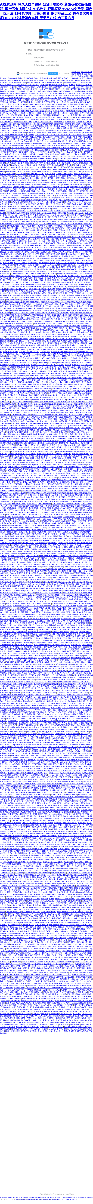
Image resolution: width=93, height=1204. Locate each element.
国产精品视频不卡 (29, 458)
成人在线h (39, 247)
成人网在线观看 (10, 182)
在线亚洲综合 (53, 404)
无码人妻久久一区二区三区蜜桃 (42, 347)
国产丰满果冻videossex (25, 321)
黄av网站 (51, 206)
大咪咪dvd (23, 582)
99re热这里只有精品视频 (48, 96)
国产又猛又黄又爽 (59, 816)
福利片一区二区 (20, 380)
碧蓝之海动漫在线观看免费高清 (26, 224)
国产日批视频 (30, 87)
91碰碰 (78, 801)
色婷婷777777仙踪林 (23, 1014)
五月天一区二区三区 (44, 519)
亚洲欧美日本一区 (20, 343)
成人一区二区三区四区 (59, 903)
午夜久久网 (63, 671)
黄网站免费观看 (70, 547)
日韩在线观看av (42, 87)
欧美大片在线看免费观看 (72, 610)
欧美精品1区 (12, 252)
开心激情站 (36, 525)
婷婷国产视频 (64, 883)
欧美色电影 (4, 527)
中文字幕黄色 (78, 219)
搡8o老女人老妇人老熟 (9, 250)
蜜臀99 (87, 599)
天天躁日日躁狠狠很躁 (38, 373)
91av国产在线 (32, 818)
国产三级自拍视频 (56, 87)
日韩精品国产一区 (82, 580)
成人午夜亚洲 (59, 847)
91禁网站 (66, 803)
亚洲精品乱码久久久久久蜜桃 (33, 868)
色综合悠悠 (58, 386)
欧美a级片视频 (84, 204)
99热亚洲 (29, 80)
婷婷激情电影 (67, 436)
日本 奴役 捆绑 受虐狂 (16, 208)
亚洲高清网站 (35, 671)
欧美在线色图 (50, 174)
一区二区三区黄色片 (42, 599)
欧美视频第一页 (54, 334)
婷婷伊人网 (21, 497)
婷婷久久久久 (39, 610)
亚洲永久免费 (49, 673)
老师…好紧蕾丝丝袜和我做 (83, 675)
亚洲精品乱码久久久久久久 (28, 96)
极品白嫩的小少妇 (79, 647)
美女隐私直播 (14, 221)
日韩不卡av (73, 710)
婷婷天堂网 (63, 575)
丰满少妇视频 (8, 688)
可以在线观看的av (52, 482)
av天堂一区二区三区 (79, 317)
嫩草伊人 (62, 840)
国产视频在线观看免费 (53, 315)
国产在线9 (13, 124)
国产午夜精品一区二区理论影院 (61, 430)
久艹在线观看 (13, 425)
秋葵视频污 (55, 198)
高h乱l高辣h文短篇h (23, 204)
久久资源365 (48, 864)
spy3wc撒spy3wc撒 (74, 425)
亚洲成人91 (58, 823)
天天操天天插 (42, 228)
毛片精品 (72, 85)
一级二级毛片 (52, 176)
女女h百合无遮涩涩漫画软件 (80, 369)
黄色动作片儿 (16, 206)
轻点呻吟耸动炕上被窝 (41, 497)
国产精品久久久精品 (51, 304)
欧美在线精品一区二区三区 (65, 729)
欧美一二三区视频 (14, 484)
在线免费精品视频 (68, 886)
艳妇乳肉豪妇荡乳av (66, 265)
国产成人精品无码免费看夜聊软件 (38, 360)
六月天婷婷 (4, 879)
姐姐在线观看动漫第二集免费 (15, 315)
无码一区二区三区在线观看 (27, 145)
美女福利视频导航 (40, 642)
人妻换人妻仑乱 (17, 551)
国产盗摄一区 (16, 692)
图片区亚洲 (10, 718)
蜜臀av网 (20, 243)
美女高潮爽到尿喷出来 (74, 211)
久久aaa (51, 495)
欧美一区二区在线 (40, 404)
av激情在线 (49, 847)
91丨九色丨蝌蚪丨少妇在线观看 (33, 167)
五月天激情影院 (43, 614)
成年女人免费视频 (19, 280)
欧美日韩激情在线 (55, 593)
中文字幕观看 (39, 278)
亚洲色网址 (4, 764)
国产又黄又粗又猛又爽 (46, 473)
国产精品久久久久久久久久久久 (59, 330)
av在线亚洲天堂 (63, 358)
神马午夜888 (75, 549)
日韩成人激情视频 (13, 603)
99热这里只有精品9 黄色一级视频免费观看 (53, 810)
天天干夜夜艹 (18, 480)
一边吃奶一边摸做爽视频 (81, 473)
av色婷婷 (19, 642)
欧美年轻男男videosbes (23, 267)
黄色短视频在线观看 (8, 117)
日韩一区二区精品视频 (16, 751)
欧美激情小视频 (70, 814)
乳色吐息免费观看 (44, 931)
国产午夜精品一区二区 (62, 582)
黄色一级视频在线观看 (82, 493)
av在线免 (20, 182)
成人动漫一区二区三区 (19, 412)
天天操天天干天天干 (13, 300)
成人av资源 (65, 690)
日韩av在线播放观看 (43, 208)
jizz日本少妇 (75, 254)
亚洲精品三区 (85, 315)
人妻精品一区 (32, 560)
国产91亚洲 (12, 840)
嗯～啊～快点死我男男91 (71, 339)
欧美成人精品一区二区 (77, 510)
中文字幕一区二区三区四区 (26, 718)
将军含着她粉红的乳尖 (56, 291)
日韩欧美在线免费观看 (30, 708)
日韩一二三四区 (65, 975)
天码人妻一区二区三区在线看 (24, 126)
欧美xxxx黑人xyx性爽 (35, 616)
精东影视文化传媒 (26, 241)
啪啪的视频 (32, 658)
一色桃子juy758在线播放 (71, 905)
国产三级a (44, 814)
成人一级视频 (29, 471)
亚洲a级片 (87, 653)
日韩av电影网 (71, 679)
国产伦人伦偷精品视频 (64, 174)
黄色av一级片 (32, 731)
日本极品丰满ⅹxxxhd (77, 912)
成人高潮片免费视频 (8, 321)
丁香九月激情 (29, 135)
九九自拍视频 (28, 773)
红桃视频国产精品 (69, 523)
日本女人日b (62, 252)
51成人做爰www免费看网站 (22, 260)
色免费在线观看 (28, 206)
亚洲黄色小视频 (74, 276)
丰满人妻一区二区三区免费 (50, 317)
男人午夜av (56, 855)
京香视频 (6, 310)
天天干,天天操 (59, 217)
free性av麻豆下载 (72, 981)
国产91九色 (18, 532)
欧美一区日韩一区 (15, 245)
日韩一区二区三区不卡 (59, 497)
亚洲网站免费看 (72, 295)
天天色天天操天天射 (62, 933)
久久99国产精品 (66, 208)
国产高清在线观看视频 (40, 619)
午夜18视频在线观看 (34, 909)
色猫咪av (80, 263)
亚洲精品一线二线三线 (53, 339)
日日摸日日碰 (79, 1001)
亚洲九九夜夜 (75, 810)
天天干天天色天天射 (26, 389)
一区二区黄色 (34, 397)
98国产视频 (85, 72)
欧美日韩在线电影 (86, 241)
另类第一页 (36, 892)
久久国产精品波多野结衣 (38, 775)
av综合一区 (65, 595)
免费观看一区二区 (73, 428)
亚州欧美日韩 (30, 771)
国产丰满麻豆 (25, 319)
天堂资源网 (38, 773)
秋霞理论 (27, 172)
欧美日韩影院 (61, 560)
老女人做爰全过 (70, 386)
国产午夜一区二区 (43, 271)
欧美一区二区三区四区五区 (42, 356)
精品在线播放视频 (42, 284)
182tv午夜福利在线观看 (13, 89)
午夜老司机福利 (71, 927)
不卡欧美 (73, 334)
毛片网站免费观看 (30, 875)
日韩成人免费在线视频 (74, 894)
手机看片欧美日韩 (66, 154)
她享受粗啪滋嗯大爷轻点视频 (77, 614)
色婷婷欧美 (8, 705)
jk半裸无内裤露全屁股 (57, 614)
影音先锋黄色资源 (81, 287)
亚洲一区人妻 (79, 530)
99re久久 (20, 781)
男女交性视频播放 (66, 992)
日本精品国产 (13, 831)
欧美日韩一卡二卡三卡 (17, 100)
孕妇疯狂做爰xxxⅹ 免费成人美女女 (49, 467)
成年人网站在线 (67, 198)
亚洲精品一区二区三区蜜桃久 (77, 875)
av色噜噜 (23, 838)
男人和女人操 (44, 412)
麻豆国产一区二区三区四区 (77, 376)
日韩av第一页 (38, 260)
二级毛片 (52, 451)
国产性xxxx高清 (51, 949)
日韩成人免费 (19, 829)
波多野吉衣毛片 (44, 725)
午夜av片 (23, 336)
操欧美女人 (25, 158)
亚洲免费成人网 (41, 206)
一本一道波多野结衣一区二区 (11, 234)
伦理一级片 (36, 686)
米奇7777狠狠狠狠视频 (80, 623)
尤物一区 (88, 862)
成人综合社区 (32, 104)
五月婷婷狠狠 (47, 612)
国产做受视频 (24, 156)
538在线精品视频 (69, 226)
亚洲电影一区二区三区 (46, 443)
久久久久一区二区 (59, 323)
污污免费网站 (39, 959)
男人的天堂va (16, 202)
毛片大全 (63, 399)
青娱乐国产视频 (59, 111)
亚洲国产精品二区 (66, 404)
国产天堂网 (32, 931)
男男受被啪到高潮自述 (21, 347)
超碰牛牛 (77, 918)
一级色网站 (48, 287)
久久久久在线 (78, 946)
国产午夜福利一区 (77, 402)
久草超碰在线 (63, 718)
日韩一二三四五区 (30, 703)
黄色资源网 (33, 395)
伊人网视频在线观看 (21, 432)
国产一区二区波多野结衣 (83, 1005)
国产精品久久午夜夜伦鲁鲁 (11, 167)
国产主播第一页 (59, 117)
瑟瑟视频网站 (82, 284)
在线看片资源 (17, 358)
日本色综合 (13, 113)
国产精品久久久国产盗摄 (58, 879)
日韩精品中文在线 (55, 966)
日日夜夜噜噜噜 (81, 842)
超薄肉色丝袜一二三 (72, 345)
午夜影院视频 (8, 851)
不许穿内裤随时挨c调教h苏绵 (11, 864)
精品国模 (54, 677)
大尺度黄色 (73, 358)
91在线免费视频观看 (62, 145)
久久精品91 (61, 692)
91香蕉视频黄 (83, 269)
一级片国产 (62, 543)
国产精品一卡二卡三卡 (81, 208)
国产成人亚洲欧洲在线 (26, 677)
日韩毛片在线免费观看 (14, 106)
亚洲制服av (44, 825)
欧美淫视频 (65, 128)
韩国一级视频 (5, 981)
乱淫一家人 (43, 838)
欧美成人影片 (24, 137)
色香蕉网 (77, 992)
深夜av (2, 562)
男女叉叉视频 (13, 929)
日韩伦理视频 (64, 784)
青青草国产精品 (57, 100)
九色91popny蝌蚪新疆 (8, 495)
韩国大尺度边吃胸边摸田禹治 (56, 326)
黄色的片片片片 (67, 907)
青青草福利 (51, 109)
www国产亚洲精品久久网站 (60, 245)
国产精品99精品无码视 (12, 953)
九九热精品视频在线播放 (70, 341)
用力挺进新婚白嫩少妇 (12, 258)
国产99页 (23, 349)
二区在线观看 (54, 135)
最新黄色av (15, 486)
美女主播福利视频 (14, 810)
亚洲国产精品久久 (29, 219)
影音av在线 (63, 432)
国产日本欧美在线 (74, 462)
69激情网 (75, 612)
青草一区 (89, 870)
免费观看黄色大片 (80, 430)
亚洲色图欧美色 (38, 530)
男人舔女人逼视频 (7, 645)
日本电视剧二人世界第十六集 (55, 695)
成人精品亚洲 (59, 365)
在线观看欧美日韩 (53, 313)
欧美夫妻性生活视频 (80, 616)
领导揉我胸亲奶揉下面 (58, 423)
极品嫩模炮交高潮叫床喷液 (63, 282)
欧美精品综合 (50, 260)
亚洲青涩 (40, 771)
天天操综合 (28, 642)
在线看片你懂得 (33, 547)
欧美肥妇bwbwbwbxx (26, 831)
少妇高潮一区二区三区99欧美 (33, 847)
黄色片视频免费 (82, 590)
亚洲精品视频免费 (25, 250)
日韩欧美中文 (70, 527)
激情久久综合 (33, 736)
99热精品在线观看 (58, 927)
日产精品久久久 (77, 410)
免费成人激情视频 (68, 499)
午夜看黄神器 (73, 712)
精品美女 (27, 525)
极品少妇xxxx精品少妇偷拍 (67, 686)
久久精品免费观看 (56, 703)
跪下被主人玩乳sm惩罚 (74, 217)
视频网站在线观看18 (37, 156)
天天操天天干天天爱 (44, 93)
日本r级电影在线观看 (52, 506)
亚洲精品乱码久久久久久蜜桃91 (16, 154)
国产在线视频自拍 (57, 349)
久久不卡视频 (49, 530)
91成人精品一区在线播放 (47, 221)
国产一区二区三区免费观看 (66, 263)
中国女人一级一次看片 (56, 775)
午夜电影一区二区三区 (17, 629)
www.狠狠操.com (33, 317)
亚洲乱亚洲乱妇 (80, 573)
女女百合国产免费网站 (55, 527)
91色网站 (76, 777)
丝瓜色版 (52, 276)
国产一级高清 (48, 582)
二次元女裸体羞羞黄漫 (12, 115)
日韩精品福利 (43, 395)
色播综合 (85, 163)
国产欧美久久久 (27, 664)
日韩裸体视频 (29, 669)
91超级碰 (38, 690)
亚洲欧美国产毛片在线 (71, 315)
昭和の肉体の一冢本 (29, 473)
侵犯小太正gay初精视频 (63, 508)
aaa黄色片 (10, 399)
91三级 (23, 786)
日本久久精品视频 (68, 406)
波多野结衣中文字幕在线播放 (73, 195)
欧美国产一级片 (30, 271)
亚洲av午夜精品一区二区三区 (80, 488)
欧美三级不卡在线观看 (66, 558)
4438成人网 (53, 395)
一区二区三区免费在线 (70, 953)
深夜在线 (36, 912)
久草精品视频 (22, 419)
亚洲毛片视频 (61, 916)
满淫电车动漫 (80, 851)
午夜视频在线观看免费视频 (80, 803)
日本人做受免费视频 (40, 451)
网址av (53, 560)
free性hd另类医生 (44, 629)
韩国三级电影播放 (59, 247)
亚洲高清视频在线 (77, 501)
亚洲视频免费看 (30, 106)
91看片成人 (39, 695)
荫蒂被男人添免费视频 (54, 226)
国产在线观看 (66, 317)
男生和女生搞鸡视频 (62, 206)
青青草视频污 (23, 152)
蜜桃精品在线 (13, 156)
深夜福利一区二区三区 (17, 102)
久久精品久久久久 (19, 909)
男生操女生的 (80, 80)
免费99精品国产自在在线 (23, 122)
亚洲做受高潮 (47, 117)
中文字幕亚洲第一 (39, 254)
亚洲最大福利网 (18, 517)
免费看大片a (53, 425)
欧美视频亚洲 (30, 208)
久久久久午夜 (40, 586)
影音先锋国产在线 (83, 85)
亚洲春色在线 (64, 920)
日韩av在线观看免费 (81, 154)
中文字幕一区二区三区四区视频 (53, 669)
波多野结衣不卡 (28, 925)
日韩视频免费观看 (40, 638)
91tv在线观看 (69, 567)
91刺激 (57, 714)
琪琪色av (81, 384)
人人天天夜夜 (11, 666)
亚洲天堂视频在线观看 (46, 104)
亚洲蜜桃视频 (81, 716)
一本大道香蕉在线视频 (30, 115)
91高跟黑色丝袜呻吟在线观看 (45, 977)
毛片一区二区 (17, 195)
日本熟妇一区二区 (50, 98)
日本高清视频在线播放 (35, 211)
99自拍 (43, 302)
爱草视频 (87, 471)
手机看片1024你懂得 (50, 148)
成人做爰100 (37, 399)
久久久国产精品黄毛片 (82, 232)
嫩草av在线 (62, 98)
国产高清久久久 (50, 868)
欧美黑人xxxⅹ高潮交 (23, 276)
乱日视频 (86, 172)
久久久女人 (35, 417)
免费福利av (87, 176)
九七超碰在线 (86, 621)
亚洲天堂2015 (41, 712)
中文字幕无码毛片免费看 (42, 979)
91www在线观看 (44, 658)
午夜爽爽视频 (19, 590)
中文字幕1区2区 (28, 543)
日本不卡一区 (70, 349)
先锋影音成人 (64, 745)
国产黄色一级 (72, 167)
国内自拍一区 (14, 827)
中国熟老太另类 (10, 781)
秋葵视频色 (32, 109)
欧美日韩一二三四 (30, 747)
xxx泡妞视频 (33, 263)
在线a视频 (53, 936)
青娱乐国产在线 (79, 250)
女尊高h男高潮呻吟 (16, 527)
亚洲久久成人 (10, 323)
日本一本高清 (82, 684)
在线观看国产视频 (57, 412)
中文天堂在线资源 (23, 297)
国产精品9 (80, 182)
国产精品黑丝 (70, 122)
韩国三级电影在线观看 (15, 434)
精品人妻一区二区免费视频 (63, 625)
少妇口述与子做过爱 (47, 851)
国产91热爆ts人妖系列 (27, 944)
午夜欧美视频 (13, 230)
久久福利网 (77, 163)
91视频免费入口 (22, 710)
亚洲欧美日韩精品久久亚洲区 (44, 901)
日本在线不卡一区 (35, 371)
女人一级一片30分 (20, 263)
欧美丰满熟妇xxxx (86, 556)
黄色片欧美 (75, 642)
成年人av (55, 979)
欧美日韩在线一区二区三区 (59, 113)
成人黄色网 (15, 534)
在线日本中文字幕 (74, 438)
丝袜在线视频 (63, 382)
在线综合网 (31, 593)
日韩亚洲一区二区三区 (65, 293)
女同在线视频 (8, 263)
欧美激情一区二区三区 (19, 161)
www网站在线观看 (76, 373)
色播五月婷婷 (51, 573)
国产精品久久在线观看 (11, 812)
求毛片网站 (12, 860)
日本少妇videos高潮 (7, 430)
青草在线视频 (42, 558)
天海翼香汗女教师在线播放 (81, 230)
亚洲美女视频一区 (28, 304)
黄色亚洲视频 (84, 595)
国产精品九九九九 (43, 100)
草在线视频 (21, 169)
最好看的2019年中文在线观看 (19, 651)
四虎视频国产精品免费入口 (51, 258)
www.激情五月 (64, 827)
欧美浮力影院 (84, 100)
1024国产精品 (56, 523)
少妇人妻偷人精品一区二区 (60, 988)
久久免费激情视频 (60, 438)
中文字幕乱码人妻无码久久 (24, 382)
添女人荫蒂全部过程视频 (75, 321)
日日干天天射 (50, 180)
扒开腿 (82, 189)
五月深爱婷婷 (42, 291)
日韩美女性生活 (51, 369)
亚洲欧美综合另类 (33, 169)
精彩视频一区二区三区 (62, 141)
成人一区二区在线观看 (11, 284)
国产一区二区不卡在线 (14, 139)
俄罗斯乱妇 (18, 794)
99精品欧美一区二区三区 (79, 126)
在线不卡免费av (71, 291)
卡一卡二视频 (9, 792)
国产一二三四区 (50, 792)
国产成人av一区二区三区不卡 (69, 319)
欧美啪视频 (21, 547)
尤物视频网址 (87, 115)
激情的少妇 (71, 289)
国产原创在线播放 (46, 823)
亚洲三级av (10, 530)
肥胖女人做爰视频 (35, 343)
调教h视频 (85, 1025)
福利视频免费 (86, 117)
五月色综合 (41, 875)
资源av (71, 545)
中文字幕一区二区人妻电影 (25, 482)
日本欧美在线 (88, 415)
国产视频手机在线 (74, 104)
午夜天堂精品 (12, 677)
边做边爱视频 (25, 549)
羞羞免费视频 (54, 1014)
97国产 (5, 245)
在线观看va (47, 187)
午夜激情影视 (81, 278)
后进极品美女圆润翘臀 (33, 883)
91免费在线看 (83, 458)
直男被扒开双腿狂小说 (22, 399)
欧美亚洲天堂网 (40, 742)
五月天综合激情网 (72, 734)
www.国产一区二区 (73, 603)
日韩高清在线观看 (42, 135)
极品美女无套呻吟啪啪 (68, 352)
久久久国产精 (72, 519)
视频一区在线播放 (29, 93)
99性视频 (62, 679)
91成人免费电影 (68, 951)
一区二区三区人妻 (84, 525)
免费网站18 (4, 365)
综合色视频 (12, 540)
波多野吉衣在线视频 (78, 389)
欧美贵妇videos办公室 (38, 877)
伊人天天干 (53, 380)
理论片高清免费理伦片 (27, 291)
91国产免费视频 (78, 797)
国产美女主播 (39, 80)
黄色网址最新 (75, 920)
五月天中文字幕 (24, 905)
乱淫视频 (70, 232)
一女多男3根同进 (26, 849)
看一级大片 (69, 328)
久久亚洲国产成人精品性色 (40, 432)
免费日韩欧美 (64, 979)
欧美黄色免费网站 (75, 132)
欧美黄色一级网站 (75, 790)
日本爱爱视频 (36, 612)
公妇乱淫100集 (64, 762)
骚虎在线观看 (39, 406)
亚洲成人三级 (60, 232)
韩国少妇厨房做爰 (27, 284)
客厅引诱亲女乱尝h (59, 250)
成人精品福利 (16, 962)
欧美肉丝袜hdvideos (26, 608)
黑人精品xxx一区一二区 (56, 914)
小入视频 (81, 441)
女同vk (65, 940)
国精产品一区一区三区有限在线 (18, 949)
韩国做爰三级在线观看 (56, 764)
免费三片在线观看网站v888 (43, 571)
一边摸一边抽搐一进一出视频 (61, 623)
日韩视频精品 (45, 352)
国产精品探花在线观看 (17, 985)
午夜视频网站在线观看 (28, 328)
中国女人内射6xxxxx (63, 445)
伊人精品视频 (30, 454)
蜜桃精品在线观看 (27, 313)
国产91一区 (34, 540)
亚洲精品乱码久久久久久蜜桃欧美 (63, 371)
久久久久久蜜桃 (6, 232)
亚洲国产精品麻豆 (72, 753)
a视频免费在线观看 (74, 378)
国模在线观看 (51, 91)
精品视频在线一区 (46, 547)
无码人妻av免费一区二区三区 (35, 527)
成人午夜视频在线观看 (47, 243)
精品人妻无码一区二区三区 (43, 217)
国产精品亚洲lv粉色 (13, 896)
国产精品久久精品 (29, 89)
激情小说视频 (64, 469)
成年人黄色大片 (72, 1022)
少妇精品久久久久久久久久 (10, 638)
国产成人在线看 (22, 445)
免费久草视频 (35, 269)
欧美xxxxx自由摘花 (63, 260)
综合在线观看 (29, 873)
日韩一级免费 (5, 119)
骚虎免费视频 (30, 182)
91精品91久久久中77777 (34, 163)
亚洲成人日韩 (8, 395)
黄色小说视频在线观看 (64, 308)
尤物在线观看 (19, 842)
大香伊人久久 (79, 962)
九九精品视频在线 (66, 562)
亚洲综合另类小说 (7, 660)
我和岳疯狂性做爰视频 (32, 139)
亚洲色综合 (40, 482)
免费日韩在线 (28, 994)
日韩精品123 (25, 408)
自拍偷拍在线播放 (13, 349)
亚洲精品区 (20, 87)
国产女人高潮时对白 (62, 475)
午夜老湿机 (67, 454)
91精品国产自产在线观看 (21, 185)
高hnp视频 (54, 432)
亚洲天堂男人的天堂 (68, 925)
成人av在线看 (21, 469)
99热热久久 (56, 549)
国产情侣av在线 (53, 762)
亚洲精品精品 (27, 258)
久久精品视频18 (15, 816)
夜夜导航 (28, 892)
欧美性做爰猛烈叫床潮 (52, 163)
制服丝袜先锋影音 (27, 499)
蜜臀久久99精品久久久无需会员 (72, 306)
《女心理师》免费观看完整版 (58, 143)
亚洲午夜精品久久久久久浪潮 (22, 278)
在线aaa (37, 669)
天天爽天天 (42, 747)
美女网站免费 (55, 790)
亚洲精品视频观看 (46, 705)
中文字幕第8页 (64, 280)
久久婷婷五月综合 (7, 293)
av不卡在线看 (32, 629)
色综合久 (40, 219)
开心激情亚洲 (74, 532)
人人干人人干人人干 (36, 369)
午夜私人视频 (16, 519)
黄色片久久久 (49, 421)
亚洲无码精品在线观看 (75, 423)
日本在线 (67, 540)
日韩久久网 (62, 96)
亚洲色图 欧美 (11, 163)
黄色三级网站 (42, 132)
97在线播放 (23, 425)
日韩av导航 (65, 1003)
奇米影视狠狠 (34, 508)
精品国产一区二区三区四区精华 (80, 200)
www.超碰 (13, 145)
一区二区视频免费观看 (8, 371)
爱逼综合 (77, 174)
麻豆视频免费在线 (67, 506)
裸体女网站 (52, 543)
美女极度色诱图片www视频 (67, 102)
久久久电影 (82, 686)
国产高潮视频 (9, 276)
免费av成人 (28, 532)
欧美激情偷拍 (55, 619)
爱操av (90, 684)
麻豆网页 (26, 234)
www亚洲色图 (63, 781)
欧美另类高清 (71, 634)
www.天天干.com (52, 985)
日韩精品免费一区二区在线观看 (68, 736)
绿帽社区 (14, 269)
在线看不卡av (18, 679)
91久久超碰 (42, 109)
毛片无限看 (34, 130)
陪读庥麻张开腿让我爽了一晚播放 (49, 454)
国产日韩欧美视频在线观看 (80, 128)
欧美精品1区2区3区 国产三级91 (73, 742)
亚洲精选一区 (75, 577)
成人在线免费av (32, 198)
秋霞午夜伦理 (60, 228)
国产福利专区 (8, 590)
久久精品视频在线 (60, 378)
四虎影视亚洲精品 (14, 627)
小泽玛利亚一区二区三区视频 (72, 356)
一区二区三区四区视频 (59, 599)
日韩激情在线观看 (20, 658)
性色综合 (73, 284)
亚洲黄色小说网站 (63, 109)
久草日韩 (38, 597)
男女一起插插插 (78, 347)
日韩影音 (79, 122)
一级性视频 (7, 185)
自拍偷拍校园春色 (51, 682)
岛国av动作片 (74, 241)
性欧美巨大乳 (81, 349)
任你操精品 (63, 656)
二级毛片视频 (37, 692)
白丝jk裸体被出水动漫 (40, 276)
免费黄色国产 (83, 167)
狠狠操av (17, 805)
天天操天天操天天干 (58, 873)
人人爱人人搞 (49, 106)
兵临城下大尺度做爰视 (52, 436)
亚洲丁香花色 (80, 818)
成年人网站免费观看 (56, 480)
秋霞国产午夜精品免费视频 (32, 187)
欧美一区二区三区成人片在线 (76, 771)
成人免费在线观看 (57, 124)
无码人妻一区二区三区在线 (75, 412)
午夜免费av (82, 823)
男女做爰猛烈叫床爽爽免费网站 (16, 339)
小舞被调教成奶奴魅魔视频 (73, 495)
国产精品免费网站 (37, 195)
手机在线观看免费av (39, 920)
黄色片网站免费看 (48, 189)
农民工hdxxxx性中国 (21, 436)
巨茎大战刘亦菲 (19, 606)
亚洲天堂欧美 (16, 938)
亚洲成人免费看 (84, 395)
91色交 (10, 80)
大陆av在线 (26, 749)
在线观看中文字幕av (75, 215)
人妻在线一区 (18, 647)
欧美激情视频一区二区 (24, 881)
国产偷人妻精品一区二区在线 (29, 252)
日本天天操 (54, 584)
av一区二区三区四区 (77, 106)
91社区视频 (44, 85)
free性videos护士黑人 (71, 189)
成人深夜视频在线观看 (38, 111)
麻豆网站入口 (62, 158)
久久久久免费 (24, 130)
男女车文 (55, 629)
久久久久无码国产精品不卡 (24, 215)
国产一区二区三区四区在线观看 (51, 202)
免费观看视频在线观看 (63, 675)
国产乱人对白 (47, 567)
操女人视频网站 (12, 447)
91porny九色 (69, 480)
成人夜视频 (18, 391)
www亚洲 (69, 117)
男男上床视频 (73, 96)
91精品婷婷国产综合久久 (81, 141)
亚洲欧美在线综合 (16, 690)
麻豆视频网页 (22, 239)
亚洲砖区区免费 (64, 369)
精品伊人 (82, 957)
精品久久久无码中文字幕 (67, 458)
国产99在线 (27, 814)
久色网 (8, 955)
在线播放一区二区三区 (68, 747)
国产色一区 (61, 875)
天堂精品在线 (68, 918)
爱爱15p (23, 545)
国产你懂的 (52, 354)
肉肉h (29, 85)
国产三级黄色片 (15, 219)
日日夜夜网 (30, 623)
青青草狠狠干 (30, 784)
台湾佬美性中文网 (20, 143)
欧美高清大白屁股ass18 (68, 931)
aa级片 (23, 226)
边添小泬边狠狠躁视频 (28, 946)
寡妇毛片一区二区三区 (56, 642)
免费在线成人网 (81, 936)
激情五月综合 (63, 710)
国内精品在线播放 (34, 449)
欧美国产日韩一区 (85, 291)
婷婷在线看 (5, 1001)
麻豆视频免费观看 (42, 699)
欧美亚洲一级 (5, 202)
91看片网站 (63, 727)
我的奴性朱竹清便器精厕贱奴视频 (59, 797)
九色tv (3, 677)
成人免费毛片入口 (59, 942)
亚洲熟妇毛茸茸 (55, 666)
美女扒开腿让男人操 (46, 588)
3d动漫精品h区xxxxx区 (43, 389)
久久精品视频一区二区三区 (83, 150)
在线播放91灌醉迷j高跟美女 (26, 443)
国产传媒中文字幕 (62, 443)
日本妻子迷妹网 (7, 254)
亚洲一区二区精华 (11, 488)
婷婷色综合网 (27, 491)
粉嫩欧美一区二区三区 (27, 113)
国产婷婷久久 (65, 658)
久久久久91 (82, 336)
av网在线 (53, 252)
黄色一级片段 (42, 536)
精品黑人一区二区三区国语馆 (30, 189)
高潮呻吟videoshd (54, 130)
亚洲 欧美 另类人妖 (15, 814)
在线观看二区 (58, 818)
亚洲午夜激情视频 (35, 929)
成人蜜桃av (4, 428)
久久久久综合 (85, 909)
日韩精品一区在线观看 (84, 499)
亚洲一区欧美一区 (7, 482)
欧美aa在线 (4, 408)
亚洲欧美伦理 (5, 402)
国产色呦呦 (86, 873)
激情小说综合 (29, 690)
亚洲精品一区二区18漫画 (23, 660)
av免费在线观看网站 (76, 180)
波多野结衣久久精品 (17, 421)
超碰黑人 (23, 575)
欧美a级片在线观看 (35, 582)
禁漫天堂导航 (85, 78)
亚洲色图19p (71, 543)
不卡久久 (26, 98)
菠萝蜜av (35, 85)
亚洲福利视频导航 (25, 124)
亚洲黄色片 (24, 302)
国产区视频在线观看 (7, 569)
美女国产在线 (62, 449)
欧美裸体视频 (43, 495)
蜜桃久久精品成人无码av (27, 860)
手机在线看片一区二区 (8, 564)
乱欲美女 (51, 308)
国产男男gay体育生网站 (18, 193)
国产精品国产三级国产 (9, 152)
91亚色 (67, 642)
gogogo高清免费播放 (64, 310)
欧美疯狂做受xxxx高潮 (75, 586)
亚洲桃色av (24, 775)
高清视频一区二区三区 (77, 191)
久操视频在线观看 (81, 1031)
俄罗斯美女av (41, 330)
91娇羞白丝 (41, 91)
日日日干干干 (5, 855)
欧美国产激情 (84, 295)
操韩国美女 (85, 445)
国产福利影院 (32, 504)
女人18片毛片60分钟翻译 (49, 556)
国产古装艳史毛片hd (68, 805)
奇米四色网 (73, 727)
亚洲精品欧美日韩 (32, 386)
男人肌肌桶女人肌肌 (64, 608)
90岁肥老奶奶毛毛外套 (60, 577)
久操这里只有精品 (7, 805)
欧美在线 (37, 323)
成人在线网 (89, 247)
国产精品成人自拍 (85, 399)
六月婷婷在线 (6, 1007)
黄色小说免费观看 (79, 929)
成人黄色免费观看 (37, 949)
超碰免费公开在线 (13, 302)
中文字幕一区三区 (69, 786)
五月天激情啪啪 (20, 150)
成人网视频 (76, 773)
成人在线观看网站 (27, 812)
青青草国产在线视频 (10, 352)
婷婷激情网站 (35, 230)
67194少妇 (40, 760)
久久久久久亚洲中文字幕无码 (36, 870)
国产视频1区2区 (64, 849)
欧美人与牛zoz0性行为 (34, 716)
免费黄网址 (78, 408)
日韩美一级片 (68, 703)
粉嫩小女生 (62, 213)
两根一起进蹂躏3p (24, 968)
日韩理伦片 (62, 367)
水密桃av (23, 334)
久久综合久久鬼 (71, 669)
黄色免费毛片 (46, 525)
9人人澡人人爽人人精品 (49, 265)
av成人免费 (65, 126)
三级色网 (39, 304)
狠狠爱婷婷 (56, 525)
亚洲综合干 (85, 174)
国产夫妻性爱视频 (40, 645)
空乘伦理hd (50, 621)
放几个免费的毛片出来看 (37, 143)
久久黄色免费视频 (39, 165)
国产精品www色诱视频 (63, 664)
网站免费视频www (75, 252)
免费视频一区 (65, 501)
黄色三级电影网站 (59, 504)
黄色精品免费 (62, 1029)
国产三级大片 (48, 137)
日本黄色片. (58, 640)
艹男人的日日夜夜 (23, 1027)
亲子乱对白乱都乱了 (46, 328)
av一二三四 (42, 569)
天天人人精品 (11, 653)
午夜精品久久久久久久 (62, 601)
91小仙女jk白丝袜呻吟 (53, 80)
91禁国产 (36, 562)
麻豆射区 (17, 595)
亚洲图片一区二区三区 (25, 699)
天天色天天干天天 (9, 957)
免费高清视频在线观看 (28, 221)
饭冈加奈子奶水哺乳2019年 (56, 302)
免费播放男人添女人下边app (47, 718)
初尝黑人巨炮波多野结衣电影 (15, 132)
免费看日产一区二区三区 (77, 158)
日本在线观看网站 (42, 584)
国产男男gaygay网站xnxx (47, 731)
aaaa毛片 (37, 521)
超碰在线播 (25, 834)
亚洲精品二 (74, 148)
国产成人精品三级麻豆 (8, 968)
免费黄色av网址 (50, 962)
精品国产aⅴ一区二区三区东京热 (74, 300)
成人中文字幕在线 (31, 243)
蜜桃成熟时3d (47, 438)
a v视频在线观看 (20, 85)
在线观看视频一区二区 (33, 933)
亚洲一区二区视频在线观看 (42, 378)
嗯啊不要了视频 (20, 83)
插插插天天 (41, 488)
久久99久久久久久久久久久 (74, 844)
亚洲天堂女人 (40, 688)
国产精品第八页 (72, 731)
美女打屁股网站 (12, 291)
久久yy (87, 109)
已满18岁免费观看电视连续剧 (22, 610)
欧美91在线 (66, 549)
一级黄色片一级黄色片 (47, 736)
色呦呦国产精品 (65, 391)
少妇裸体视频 (59, 287)
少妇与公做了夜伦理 (44, 89)
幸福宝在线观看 (19, 80)
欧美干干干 (44, 788)
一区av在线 (66, 877)
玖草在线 (65, 258)
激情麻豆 (88, 365)
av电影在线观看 (36, 295)
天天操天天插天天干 (43, 577)
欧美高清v (57, 1016)
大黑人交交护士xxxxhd (33, 117)
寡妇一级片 (68, 647)
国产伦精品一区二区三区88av (17, 289)
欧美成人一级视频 (9, 699)
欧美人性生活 (60, 673)
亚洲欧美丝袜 (21, 580)
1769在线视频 (55, 128)
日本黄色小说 (64, 677)
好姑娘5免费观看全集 (83, 506)
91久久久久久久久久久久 (67, 395)
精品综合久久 (83, 794)
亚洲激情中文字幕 (51, 154)
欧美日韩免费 (69, 818)
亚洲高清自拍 (62, 536)
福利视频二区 (42, 758)
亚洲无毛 (84, 326)
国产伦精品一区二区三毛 (77, 521)
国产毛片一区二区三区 (63, 616)
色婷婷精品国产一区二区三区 (46, 471)
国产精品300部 (60, 376)
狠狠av (44, 176)
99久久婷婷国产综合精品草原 (33, 460)
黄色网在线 (13, 428)
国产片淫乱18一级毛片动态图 (17, 729)
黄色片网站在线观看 (23, 354)
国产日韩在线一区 (42, 779)
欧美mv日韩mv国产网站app (56, 156)
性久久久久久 (23, 369)
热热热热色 (31, 132)
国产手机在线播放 (53, 165)
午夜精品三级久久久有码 (73, 755)
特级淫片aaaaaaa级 (38, 573)
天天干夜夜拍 (83, 747)
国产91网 (88, 441)
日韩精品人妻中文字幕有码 (44, 664)
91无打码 (65, 130)
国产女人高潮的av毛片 (48, 781)
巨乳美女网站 (84, 731)
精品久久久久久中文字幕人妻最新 (12, 623)
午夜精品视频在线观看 (14, 471)
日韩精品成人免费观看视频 (10, 712)
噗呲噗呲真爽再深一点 (30, 202)
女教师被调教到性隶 (71, 100)
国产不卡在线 (62, 276)
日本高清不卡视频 (69, 606)
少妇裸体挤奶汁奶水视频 (31, 484)
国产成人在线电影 (48, 139)
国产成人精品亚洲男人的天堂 (69, 569)
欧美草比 (33, 158)
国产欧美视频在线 (40, 684)
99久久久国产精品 (18, 148)
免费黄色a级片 (29, 577)
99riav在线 (50, 714)
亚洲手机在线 (25, 603)
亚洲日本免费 (39, 608)
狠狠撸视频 (12, 198)
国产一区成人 (50, 760)
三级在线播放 (51, 274)
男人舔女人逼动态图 (72, 564)
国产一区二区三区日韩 (49, 419)
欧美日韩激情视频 (75, 193)
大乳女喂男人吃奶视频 (66, 221)
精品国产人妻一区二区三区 (29, 352)
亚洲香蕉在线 (32, 907)
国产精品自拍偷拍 (9, 547)
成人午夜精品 (40, 840)
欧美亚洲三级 (25, 827)
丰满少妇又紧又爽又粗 (56, 634)
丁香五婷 (72, 182)
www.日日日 (79, 265)
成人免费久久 (13, 91)
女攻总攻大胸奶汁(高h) (35, 545)
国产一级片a (46, 267)
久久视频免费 (11, 109)
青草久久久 (15, 313)
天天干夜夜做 (55, 456)
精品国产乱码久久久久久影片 (78, 98)
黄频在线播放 (52, 161)
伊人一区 (55, 208)
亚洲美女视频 (85, 148)
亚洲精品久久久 (20, 330)
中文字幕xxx (81, 634)
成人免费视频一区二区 (19, 119)
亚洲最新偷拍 (57, 152)
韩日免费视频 (87, 145)
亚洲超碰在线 (45, 300)
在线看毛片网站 (43, 113)
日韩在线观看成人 (54, 742)
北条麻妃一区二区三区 (33, 517)
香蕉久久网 (53, 200)
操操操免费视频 (19, 232)
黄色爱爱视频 (40, 812)
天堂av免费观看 (19, 376)
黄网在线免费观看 (65, 176)
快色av (24, 931)
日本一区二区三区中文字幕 (80, 469)
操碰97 (10, 736)
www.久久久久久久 (42, 245)
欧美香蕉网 (20, 697)
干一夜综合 (4, 760)
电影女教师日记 (28, 586)
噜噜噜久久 (10, 267)
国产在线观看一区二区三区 (58, 373)
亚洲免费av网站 (15, 708)
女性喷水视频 (68, 152)
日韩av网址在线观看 (64, 868)
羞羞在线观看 (79, 951)
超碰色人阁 (74, 258)
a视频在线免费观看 (61, 571)
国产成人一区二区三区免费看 (40, 152)
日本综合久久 (32, 102)
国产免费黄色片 (54, 805)
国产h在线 (27, 686)
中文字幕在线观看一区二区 (33, 864)
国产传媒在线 (72, 760)
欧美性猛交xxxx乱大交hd (13, 141)
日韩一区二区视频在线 (40, 124)
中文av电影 (64, 284)
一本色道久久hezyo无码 (58, 215)
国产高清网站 (75, 145)
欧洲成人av (43, 130)
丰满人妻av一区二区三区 (25, 803)
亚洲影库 (35, 814)
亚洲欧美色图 (50, 278)
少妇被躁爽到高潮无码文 (26, 191)
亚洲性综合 (17, 187)
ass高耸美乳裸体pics (56, 345)
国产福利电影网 (69, 801)
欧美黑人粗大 (22, 109)
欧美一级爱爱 (22, 237)
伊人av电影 (69, 287)
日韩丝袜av (52, 758)
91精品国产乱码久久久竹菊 (67, 91)
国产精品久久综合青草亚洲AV (58, 254)
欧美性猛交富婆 (10, 169)
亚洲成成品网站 (9, 803)
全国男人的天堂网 (55, 638)
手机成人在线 (40, 313)
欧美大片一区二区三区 (60, 187)
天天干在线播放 (81, 460)
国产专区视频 (53, 410)
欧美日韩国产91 (83, 688)
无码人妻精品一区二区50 (73, 172)
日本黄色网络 (24, 721)
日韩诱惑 (38, 438)
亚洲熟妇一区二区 (41, 994)
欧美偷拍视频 (61, 332)
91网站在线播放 (9, 354)
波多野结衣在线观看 (50, 441)
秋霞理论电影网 (28, 649)
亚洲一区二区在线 (32, 556)
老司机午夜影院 (86, 319)
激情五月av (74, 831)
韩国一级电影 (11, 1031)
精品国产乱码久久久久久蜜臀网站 (69, 447)
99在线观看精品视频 (8, 243)
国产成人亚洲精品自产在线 (42, 172)
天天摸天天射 (81, 386)
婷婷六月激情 (35, 297)
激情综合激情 (51, 554)
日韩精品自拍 (60, 734)
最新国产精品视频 (84, 451)
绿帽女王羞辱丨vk (29, 467)
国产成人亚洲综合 (11, 189)
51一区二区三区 (82, 517)
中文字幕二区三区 (22, 914)
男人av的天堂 (8, 200)
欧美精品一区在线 (19, 493)
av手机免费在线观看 (81, 977)
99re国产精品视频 (70, 465)
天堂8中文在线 (46, 169)
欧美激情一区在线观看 (25, 840)
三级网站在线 (9, 326)
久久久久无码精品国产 (36, 237)
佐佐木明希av (42, 191)
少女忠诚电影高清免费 (82, 404)
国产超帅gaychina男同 (24, 983)
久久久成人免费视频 (69, 525)
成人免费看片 (8, 988)
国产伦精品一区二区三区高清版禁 (76, 119)
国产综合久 (76, 271)
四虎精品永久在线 (13, 226)
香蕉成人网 (70, 137)
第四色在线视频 (76, 234)
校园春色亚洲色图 (78, 109)
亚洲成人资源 (32, 293)
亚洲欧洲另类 (73, 723)
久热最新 (52, 699)
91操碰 (74, 384)
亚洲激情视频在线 (68, 842)
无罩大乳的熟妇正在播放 (65, 851)
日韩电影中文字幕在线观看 (51, 723)
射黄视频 (20, 117)
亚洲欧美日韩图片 (18, 274)
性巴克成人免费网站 (62, 768)
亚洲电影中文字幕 (70, 823)
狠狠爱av (64, 790)
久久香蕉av (50, 488)
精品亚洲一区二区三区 (54, 119)
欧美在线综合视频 (14, 853)
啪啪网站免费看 (14, 777)
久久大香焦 (46, 909)
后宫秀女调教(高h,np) (30, 588)
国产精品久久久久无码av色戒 (34, 391)
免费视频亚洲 (18, 306)
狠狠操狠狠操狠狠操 (65, 491)
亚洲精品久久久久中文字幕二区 (59, 896)
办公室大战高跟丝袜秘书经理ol (17, 373)
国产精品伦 (81, 942)
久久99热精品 (28, 326)
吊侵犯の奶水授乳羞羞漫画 (76, 228)
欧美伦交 (51, 393)
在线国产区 (52, 363)
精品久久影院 (87, 567)
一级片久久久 (53, 975)
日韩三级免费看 (12, 389)
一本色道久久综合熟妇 (14, 247)
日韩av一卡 (83, 449)
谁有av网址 (58, 834)
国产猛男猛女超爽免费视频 (25, 430)
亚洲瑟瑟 (83, 111)
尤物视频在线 (69, 662)
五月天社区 (46, 297)
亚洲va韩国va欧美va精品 (41, 968)
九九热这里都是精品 (10, 217)
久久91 (44, 234)
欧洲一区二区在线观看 (12, 460)
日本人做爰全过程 (29, 805)
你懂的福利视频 (75, 304)
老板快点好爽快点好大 (14, 356)
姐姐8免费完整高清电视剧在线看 (74, 185)
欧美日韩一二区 (45, 198)
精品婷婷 (79, 653)
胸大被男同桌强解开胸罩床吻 (20, 619)
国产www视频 (13, 888)
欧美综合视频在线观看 (35, 280)
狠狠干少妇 (85, 820)
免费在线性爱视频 (19, 504)
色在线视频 (53, 653)
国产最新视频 (11, 191)
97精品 (49, 111)
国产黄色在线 (33, 653)
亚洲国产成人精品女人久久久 (81, 998)
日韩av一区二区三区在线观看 (25, 228)
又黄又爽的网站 (35, 564)
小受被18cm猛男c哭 (15, 773)
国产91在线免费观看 (79, 601)
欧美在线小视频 (30, 936)
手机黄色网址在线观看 (52, 219)
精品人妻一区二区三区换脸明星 (39, 150)
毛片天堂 (59, 755)
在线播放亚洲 (66, 612)
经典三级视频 (77, 629)
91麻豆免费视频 (74, 326)
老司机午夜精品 (69, 590)
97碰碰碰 (9, 436)
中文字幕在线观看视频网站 (79, 89)
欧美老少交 (10, 877)
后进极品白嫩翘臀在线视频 (37, 975)
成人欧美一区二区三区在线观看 (44, 310)
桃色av (49, 877)
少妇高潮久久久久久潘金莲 (60, 256)
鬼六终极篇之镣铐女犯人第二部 (68, 996)
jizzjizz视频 (52, 1029)
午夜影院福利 (60, 530)
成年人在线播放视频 (42, 922)
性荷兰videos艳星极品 (8, 725)
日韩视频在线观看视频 (16, 454)
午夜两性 (26, 195)
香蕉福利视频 (5, 940)
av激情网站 (10, 914)
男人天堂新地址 (47, 415)
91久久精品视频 (21, 951)
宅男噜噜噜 (80, 708)
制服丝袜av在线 (70, 202)
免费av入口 (36, 415)
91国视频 (45, 423)
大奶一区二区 (50, 195)
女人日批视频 (57, 360)
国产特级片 (73, 297)
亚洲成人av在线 (16, 875)
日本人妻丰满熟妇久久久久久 (17, 514)
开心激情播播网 (57, 150)
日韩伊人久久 (55, 990)
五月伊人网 (48, 247)
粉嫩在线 (46, 295)
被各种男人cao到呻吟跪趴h (43, 122)
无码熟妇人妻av (14, 903)
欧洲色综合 (45, 252)
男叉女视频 (76, 445)
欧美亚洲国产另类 (65, 161)
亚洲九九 (35, 705)
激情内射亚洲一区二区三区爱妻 (45, 491)
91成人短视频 (21, 174)
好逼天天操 (39, 662)
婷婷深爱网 (76, 124)
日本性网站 (29, 421)
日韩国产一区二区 (7, 501)
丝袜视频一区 (28, 996)
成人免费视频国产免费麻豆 (23, 308)
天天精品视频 (25, 534)
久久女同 (36, 258)
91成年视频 (74, 985)
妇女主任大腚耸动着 (7, 443)
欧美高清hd (47, 603)
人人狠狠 (46, 534)
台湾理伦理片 (73, 434)
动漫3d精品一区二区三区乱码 (42, 282)
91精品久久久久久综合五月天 (59, 234)
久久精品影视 (80, 554)
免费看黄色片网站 (29, 462)
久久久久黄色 (80, 721)
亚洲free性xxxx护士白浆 (12, 304)
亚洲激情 (59, 189)
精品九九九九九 (14, 328)
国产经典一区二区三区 (69, 397)
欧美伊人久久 (54, 284)
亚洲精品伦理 (39, 321)
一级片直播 (50, 241)
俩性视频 (16, 319)
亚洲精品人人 (35, 651)
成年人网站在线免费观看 (42, 250)
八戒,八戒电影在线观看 (76, 536)
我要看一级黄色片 (48, 289)
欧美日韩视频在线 (42, 215)
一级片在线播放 (79, 1011)
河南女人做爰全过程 (76, 599)
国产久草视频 (23, 564)
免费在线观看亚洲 (34, 176)
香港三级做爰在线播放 (27, 363)
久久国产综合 (69, 697)
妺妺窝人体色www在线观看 (21, 165)
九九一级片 (4, 145)
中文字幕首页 (61, 104)
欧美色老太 (38, 849)
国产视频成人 (67, 163)
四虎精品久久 (30, 601)
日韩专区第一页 (69, 638)
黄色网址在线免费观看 (33, 148)
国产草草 (86, 156)
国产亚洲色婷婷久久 (31, 781)
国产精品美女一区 (56, 697)
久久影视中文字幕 (7, 178)
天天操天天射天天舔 (83, 758)
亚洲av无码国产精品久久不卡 (66, 627)
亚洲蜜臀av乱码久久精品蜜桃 (72, 456)
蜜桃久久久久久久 (73, 621)
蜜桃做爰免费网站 (56, 788)
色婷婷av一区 (52, 712)
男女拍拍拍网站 (52, 391)
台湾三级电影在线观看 (28, 410)
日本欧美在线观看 (35, 745)
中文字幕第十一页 (48, 957)
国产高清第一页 (23, 540)
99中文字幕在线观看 (34, 990)
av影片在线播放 (42, 345)
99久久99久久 (14, 111)
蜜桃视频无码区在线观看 (27, 428)
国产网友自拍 (83, 627)
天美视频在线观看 (48, 807)
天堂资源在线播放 (23, 1009)
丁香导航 (49, 940)
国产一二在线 (8, 343)
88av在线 (6, 966)
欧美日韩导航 (5, 148)
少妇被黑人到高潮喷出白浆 (73, 471)
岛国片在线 (15, 755)
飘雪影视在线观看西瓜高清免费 (25, 200)
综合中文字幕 (41, 890)
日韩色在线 (36, 827)
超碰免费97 (31, 100)
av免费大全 (74, 475)
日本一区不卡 (39, 326)
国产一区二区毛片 (37, 436)
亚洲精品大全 (86, 239)
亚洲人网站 (52, 293)
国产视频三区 (14, 332)
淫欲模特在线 (18, 942)
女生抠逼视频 (80, 964)
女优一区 (6, 412)
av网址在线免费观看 (24, 571)
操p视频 (85, 339)
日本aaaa (34, 98)
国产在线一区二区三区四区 (75, 93)
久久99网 (36, 899)
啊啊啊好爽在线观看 (36, 792)
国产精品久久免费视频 (64, 393)
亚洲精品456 (86, 425)
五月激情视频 (22, 653)
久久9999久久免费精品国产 (41, 408)
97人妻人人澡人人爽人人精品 (15, 104)
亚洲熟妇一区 (46, 269)
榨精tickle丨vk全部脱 (15, 577)
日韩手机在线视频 (42, 666)
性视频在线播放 (60, 178)
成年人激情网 (86, 428)
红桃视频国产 (24, 269)
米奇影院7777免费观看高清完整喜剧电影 (24, 367)
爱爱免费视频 (83, 280)
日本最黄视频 (61, 760)
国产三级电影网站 (61, 415)
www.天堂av (85, 345)
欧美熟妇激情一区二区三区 (37, 334)
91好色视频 (80, 289)
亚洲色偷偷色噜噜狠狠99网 (21, 415)
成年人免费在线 (15, 93)
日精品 (82, 834)
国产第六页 (45, 981)
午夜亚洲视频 (64, 148)
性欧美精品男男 (24, 128)
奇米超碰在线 (53, 920)
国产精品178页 (42, 944)
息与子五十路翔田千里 (40, 185)
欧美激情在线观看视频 (24, 406)
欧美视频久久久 (60, 211)
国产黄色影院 (57, 389)
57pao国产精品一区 (50, 512)
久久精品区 (41, 762)
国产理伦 (78, 115)
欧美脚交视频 (71, 243)
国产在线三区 (86, 866)
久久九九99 (7, 504)
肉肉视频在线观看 (30, 551)
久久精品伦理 (73, 449)
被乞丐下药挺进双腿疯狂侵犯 (52, 83)
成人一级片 (43, 224)
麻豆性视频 (29, 274)
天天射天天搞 (21, 176)
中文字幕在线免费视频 (75, 247)
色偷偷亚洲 (13, 96)
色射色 (8, 1003)
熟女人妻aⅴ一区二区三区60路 (40, 523)
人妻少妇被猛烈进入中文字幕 (38, 380)
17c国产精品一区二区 (72, 83)
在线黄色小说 (6, 195)
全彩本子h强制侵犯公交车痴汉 (39, 193)
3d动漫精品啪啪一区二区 (39, 128)
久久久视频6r (76, 206)
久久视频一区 (30, 697)
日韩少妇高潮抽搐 (39, 701)
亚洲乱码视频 (37, 534)
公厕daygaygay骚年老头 (29, 486)
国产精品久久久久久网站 (53, 647)
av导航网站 (41, 970)
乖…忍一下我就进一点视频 (49, 306)
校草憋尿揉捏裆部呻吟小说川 (68, 274)
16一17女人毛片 (68, 80)
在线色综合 (82, 727)
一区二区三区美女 (47, 753)
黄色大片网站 (55, 779)
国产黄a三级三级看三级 (47, 102)
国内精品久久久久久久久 (54, 460)
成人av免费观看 (34, 239)
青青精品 (77, 152)
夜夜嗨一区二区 (30, 141)
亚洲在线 (49, 834)
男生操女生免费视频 (39, 393)
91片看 (45, 966)
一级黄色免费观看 (44, 504)
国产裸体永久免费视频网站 (70, 239)
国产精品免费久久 (47, 417)
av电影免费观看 (55, 78)
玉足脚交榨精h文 (41, 649)
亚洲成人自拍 (11, 295)
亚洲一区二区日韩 (52, 204)
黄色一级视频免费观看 (75, 597)
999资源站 (27, 306)
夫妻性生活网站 (10, 419)
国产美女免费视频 (69, 588)
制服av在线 (75, 849)
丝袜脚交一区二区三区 (64, 977)
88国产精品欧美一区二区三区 (36, 634)
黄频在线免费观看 (72, 111)
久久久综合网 (29, 538)
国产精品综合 (57, 269)
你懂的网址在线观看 (80, 310)
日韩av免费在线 (41, 382)
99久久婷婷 (49, 141)
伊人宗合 (15, 334)
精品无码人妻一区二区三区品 (43, 636)
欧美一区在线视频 (7, 951)
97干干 (31, 710)
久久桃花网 (74, 556)
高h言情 (28, 393)
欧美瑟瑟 (77, 117)
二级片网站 (17, 475)
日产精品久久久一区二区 (49, 1025)
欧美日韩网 (47, 816)
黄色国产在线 (88, 252)
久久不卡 (69, 530)
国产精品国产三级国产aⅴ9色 (80, 143)
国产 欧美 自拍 (66, 165)
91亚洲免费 (55, 352)
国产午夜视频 (84, 358)
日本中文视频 (81, 677)
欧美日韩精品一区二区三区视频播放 (43, 213)
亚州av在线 (74, 595)
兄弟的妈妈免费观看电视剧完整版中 (78, 888)
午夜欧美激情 (14, 438)
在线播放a (4, 417)
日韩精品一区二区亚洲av (45, 627)
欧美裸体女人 (13, 721)
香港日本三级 (20, 265)
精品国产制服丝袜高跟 (51, 341)
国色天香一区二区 (18, 341)
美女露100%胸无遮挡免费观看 (49, 907)
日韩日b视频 (86, 610)
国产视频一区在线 (62, 532)
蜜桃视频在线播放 (76, 130)
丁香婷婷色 (71, 740)
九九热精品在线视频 (29, 78)
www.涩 (29, 497)
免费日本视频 (76, 901)
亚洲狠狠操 (35, 319)
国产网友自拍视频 (18, 870)
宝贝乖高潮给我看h (40, 595)
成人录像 (84, 276)
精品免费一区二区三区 (27, 91)
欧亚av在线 (32, 501)
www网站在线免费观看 (8, 890)
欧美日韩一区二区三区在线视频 (21, 1005)
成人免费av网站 (34, 419)
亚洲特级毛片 (51, 831)
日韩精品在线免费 (62, 106)
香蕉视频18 (39, 803)
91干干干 (79, 840)
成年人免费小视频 (15, 458)
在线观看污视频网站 (85, 178)
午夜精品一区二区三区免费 (56, 586)
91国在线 (3, 703)
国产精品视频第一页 (13, 912)
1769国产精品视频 (47, 386)
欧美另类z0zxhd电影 (36, 154)
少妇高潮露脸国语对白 (82, 491)
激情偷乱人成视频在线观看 (45, 866)
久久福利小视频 (27, 638)
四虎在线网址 (64, 380)
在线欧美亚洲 (38, 647)
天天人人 (4, 506)
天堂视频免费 (80, 636)
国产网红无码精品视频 (8, 369)
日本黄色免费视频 (59, 267)
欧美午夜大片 (50, 916)
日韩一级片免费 (43, 936)
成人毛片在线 (33, 412)
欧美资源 (46, 794)
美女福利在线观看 (75, 781)
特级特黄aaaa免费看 (7, 740)
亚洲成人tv (68, 150)
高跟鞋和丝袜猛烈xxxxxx (83, 480)
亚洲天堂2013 (73, 497)
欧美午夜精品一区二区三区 (22, 1007)
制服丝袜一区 (72, 441)
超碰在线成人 (35, 302)
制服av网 (58, 495)
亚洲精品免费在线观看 (71, 834)
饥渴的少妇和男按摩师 (33, 341)
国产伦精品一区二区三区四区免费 (48, 126)
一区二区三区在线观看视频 (80, 1003)
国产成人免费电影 (13, 575)
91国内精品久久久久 (75, 302)
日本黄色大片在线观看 (14, 538)
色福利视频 (24, 111)
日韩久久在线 (23, 371)
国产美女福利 (34, 753)
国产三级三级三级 (9, 239)
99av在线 (52, 1005)
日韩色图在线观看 (9, 1022)
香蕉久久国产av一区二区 (17, 560)
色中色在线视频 (38, 799)
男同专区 (73, 336)
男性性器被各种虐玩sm (16, 727)
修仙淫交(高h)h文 (51, 727)
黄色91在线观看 (20, 293)
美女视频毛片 (61, 289)
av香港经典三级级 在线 (70, 78)
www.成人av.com (76, 836)
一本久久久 (39, 421)
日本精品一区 (87, 438)
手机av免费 (21, 198)
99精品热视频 (56, 300)
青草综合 (17, 588)
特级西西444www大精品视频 (77, 169)
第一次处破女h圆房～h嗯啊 (83, 165)
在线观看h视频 (28, 245)
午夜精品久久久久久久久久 (34, 682)
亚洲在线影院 (67, 219)
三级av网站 (37, 1011)
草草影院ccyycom (78, 365)
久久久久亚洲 (31, 558)
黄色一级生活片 (6, 892)
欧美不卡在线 (9, 204)
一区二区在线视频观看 (48, 510)
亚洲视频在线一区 (43, 988)
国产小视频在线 (53, 890)
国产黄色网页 (80, 221)
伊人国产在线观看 (24, 1020)
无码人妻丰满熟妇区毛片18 (74, 538)
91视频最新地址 (33, 1025)
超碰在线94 (74, 113)
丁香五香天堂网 (19, 360)
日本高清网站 (35, 234)
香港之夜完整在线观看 (53, 610)
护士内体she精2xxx (56, 814)
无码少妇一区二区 (7, 868)
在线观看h (77, 436)
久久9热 (10, 616)
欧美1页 (9, 360)
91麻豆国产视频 (29, 679)
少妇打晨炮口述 (35, 289)
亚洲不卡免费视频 (59, 169)
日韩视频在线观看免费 (64, 962)
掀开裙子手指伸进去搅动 (47, 158)
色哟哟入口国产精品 (73, 1009)
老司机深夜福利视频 (28, 345)
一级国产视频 (5, 747)
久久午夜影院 (85, 475)
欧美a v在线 (82, 1027)
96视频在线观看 (61, 521)
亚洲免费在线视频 (18, 820)
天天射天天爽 (72, 267)
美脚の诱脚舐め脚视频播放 (58, 132)
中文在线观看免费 (11, 137)
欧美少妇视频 (29, 1016)
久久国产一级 (70, 278)
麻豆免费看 (44, 1027)
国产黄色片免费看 (83, 814)
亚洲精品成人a (18, 892)
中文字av (3, 922)
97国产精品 (82, 102)
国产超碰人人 (43, 200)
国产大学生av (13, 130)
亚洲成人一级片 (15, 931)
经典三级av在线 (46, 855)
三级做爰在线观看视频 (13, 98)
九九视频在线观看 (54, 749)
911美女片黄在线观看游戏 (64, 636)
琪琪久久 (19, 569)
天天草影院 (74, 313)
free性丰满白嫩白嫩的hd (72, 467)
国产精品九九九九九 (56, 564)
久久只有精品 (43, 78)
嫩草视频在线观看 (70, 269)
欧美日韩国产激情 (84, 679)
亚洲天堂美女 (16, 966)
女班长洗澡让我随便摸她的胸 (59, 944)
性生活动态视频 (78, 896)
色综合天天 (7, 260)
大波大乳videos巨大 (64, 929)
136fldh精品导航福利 (35, 493)
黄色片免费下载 (63, 688)
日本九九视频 (55, 690)
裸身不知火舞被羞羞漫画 (9, 241)
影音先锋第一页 (62, 241)
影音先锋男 (42, 410)
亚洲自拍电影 (77, 738)
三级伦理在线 (13, 614)
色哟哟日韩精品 (60, 137)
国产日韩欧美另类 (61, 182)
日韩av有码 (83, 96)
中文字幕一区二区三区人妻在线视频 (69, 139)
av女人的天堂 (64, 556)
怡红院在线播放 (21, 792)
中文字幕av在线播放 (44, 336)
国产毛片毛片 (35, 894)
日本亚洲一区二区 (51, 462)
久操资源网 (85, 812)
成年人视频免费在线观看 (12, 78)
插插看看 (50, 182)
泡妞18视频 (48, 211)
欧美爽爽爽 (85, 996)
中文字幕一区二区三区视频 (56, 167)
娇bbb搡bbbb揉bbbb (49, 449)
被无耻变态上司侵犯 (47, 445)
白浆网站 (40, 106)
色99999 (44, 671)
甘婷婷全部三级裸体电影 (77, 699)
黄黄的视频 (65, 334)
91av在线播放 (81, 523)
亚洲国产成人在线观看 (9, 180)
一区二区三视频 (43, 697)
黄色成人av (26, 475)
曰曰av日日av (43, 428)
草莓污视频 (88, 571)
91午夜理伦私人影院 (58, 295)
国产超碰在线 (80, 419)
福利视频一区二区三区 (72, 87)
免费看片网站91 (23, 295)
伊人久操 (52, 651)
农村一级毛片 (59, 328)
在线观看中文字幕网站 (59, 297)
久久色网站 (60, 278)
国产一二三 (50, 675)
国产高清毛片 (29, 247)
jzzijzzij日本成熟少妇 (36, 575)
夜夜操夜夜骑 (65, 135)
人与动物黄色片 (30, 760)
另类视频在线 (11, 662)
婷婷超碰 (51, 228)
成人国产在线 (11, 562)
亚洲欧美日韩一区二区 (66, 758)
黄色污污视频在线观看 (46, 332)
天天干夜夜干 (86, 777)
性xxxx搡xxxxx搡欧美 (37, 119)
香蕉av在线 (23, 929)
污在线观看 (21, 862)
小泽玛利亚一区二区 (26, 886)
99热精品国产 (11, 213)
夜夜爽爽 (11, 265)
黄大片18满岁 (76, 256)
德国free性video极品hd (59, 193)
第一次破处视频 (40, 241)
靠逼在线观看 (24, 723)
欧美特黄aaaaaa (60, 740)
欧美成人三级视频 (42, 623)
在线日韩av (40, 727)
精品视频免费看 (14, 656)
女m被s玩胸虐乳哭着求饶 (58, 85)
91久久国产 (71, 323)
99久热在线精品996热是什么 (24, 178)
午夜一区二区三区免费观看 (21, 402)
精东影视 (51, 532)
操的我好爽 (64, 313)
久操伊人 (66, 389)
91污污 (62, 343)
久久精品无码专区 (82, 638)
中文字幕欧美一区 (40, 308)
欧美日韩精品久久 (35, 992)
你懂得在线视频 (62, 180)
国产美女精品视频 (40, 820)
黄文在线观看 (24, 230)
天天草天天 (76, 72)
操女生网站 (4, 332)
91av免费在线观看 (7, 150)
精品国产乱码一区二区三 (23, 645)
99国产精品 (4, 573)
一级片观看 (12, 317)
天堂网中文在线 (23, 213)
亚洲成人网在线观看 (52, 406)
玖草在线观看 (57, 517)
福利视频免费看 (69, 517)
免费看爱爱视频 (45, 829)
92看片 (40, 98)
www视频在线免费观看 (16, 287)
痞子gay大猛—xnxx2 (51, 773)
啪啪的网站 (15, 838)
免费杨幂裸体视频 (34, 83)
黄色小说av (29, 590)
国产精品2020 (72, 178)
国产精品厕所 (11, 237)
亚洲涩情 (68, 777)
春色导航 (51, 645)
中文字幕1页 (77, 176)
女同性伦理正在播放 (75, 1029)
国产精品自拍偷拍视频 (34, 506)
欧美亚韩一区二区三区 (37, 621)
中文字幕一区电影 (9, 465)
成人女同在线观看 (75, 415)
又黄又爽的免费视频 (75, 224)
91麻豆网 (35, 306)
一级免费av (52, 558)
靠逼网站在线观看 (7, 441)
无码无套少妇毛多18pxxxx (24, 695)
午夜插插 (62, 994)
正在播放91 (82, 297)
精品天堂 (25, 810)
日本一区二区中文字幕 (44, 178)
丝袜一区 (46, 371)
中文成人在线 (77, 161)
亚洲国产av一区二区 (60, 89)
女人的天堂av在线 (41, 590)
